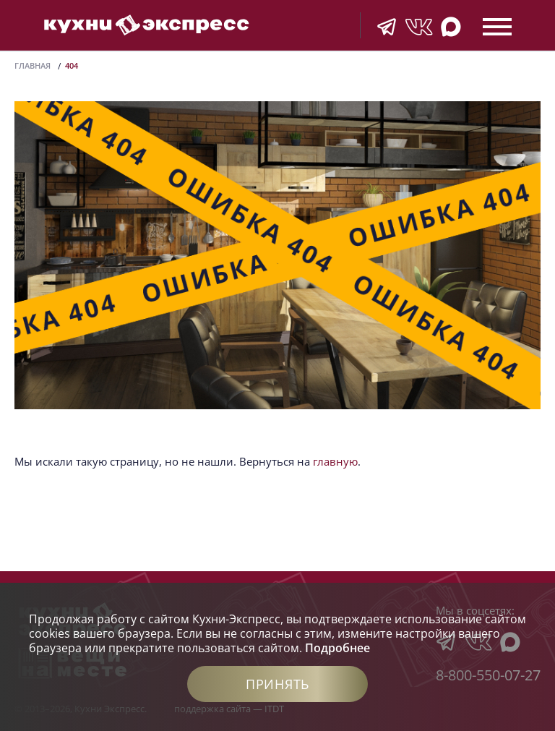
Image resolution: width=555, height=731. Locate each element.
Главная (32, 65)
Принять (277, 684)
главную (335, 461)
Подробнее (337, 648)
